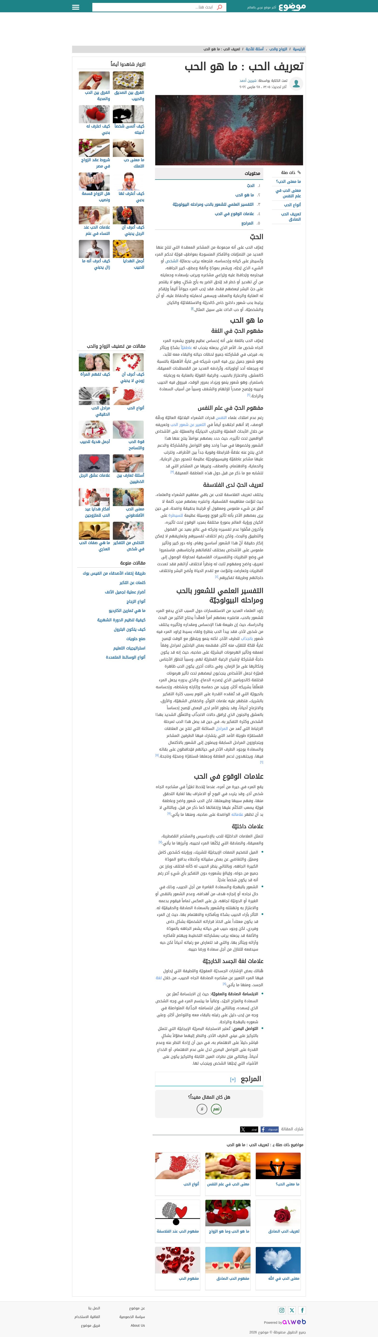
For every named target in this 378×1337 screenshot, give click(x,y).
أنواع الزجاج (136, 601)
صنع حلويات (135, 639)
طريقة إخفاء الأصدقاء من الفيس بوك (114, 573)
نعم (216, 1109)
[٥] (157, 755)
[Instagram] (282, 1310)
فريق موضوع (90, 1325)
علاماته (237, 814)
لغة (159, 978)
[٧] (169, 813)
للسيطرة (176, 515)
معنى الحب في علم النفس (288, 193)
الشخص (171, 261)
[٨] (224, 983)
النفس (221, 417)
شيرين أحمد (248, 80)
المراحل (222, 728)
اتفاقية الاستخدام (87, 1317)
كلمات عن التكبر (132, 582)
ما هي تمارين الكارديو (127, 610)
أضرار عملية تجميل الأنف (125, 592)
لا (202, 1109)
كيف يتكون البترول (129, 629)
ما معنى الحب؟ (288, 181)
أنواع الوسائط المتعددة (125, 657)
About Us (138, 1325)
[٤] (216, 576)
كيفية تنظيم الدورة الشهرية (121, 620)
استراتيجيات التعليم (129, 648)
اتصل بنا (94, 1308)
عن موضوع (137, 1308)
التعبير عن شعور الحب (188, 424)
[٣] (172, 472)
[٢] (248, 395)
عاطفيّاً (186, 347)
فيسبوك (272, 1129)
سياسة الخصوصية (132, 1317)
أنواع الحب (292, 205)
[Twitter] (292, 1310)
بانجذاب (247, 638)
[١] (192, 308)
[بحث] (219, 7)
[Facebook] (302, 1310)
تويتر (254, 1129)
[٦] (261, 762)
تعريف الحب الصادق (291, 216)
